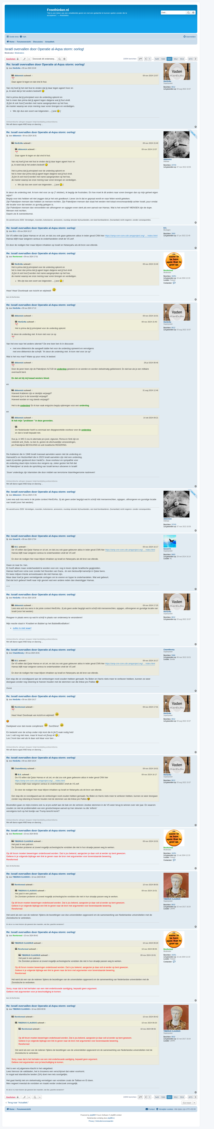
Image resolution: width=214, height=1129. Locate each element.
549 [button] (157, 58)
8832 (173, 905)
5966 (173, 655)
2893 (173, 234)
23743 (174, 165)
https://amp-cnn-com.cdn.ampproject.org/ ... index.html (131, 235)
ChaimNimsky (169, 650)
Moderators (19, 53)
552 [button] (176, 58)
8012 (173, 87)
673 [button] (190, 58)
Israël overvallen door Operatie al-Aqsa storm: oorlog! (44, 49)
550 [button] (163, 58)
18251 (174, 276)
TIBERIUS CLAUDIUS (24, 841)
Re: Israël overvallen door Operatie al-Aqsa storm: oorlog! (45, 64)
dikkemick (19, 76)
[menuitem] (23, 37)
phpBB (92, 1115)
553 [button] (182, 58)
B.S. (165, 228)
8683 (173, 554)
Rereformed (168, 270)
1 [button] (149, 58)
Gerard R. (167, 549)
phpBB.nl (111, 1118)
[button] (140, 59)
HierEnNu (167, 81)
